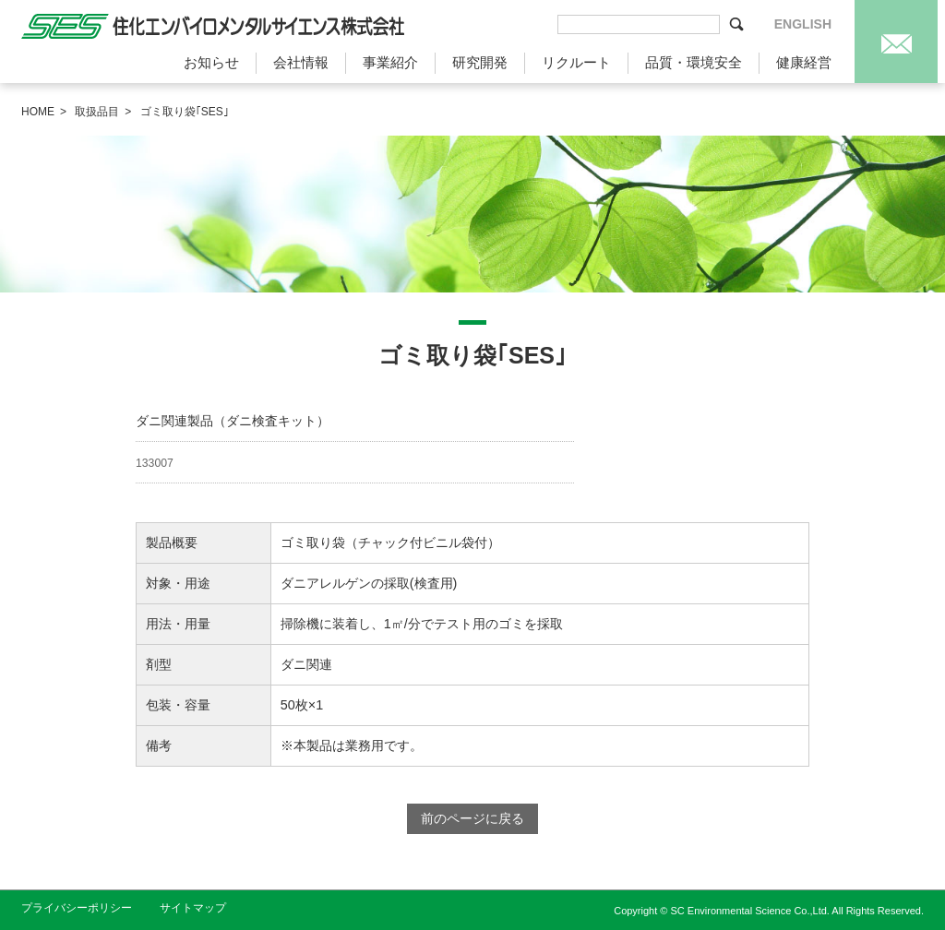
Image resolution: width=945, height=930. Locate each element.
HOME (37, 111)
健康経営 (803, 62)
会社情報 (301, 62)
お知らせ (211, 62)
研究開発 (480, 62)
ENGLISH (802, 24)
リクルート (576, 62)
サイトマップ (193, 907)
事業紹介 (390, 62)
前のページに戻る (472, 818)
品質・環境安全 (693, 62)
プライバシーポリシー (76, 907)
